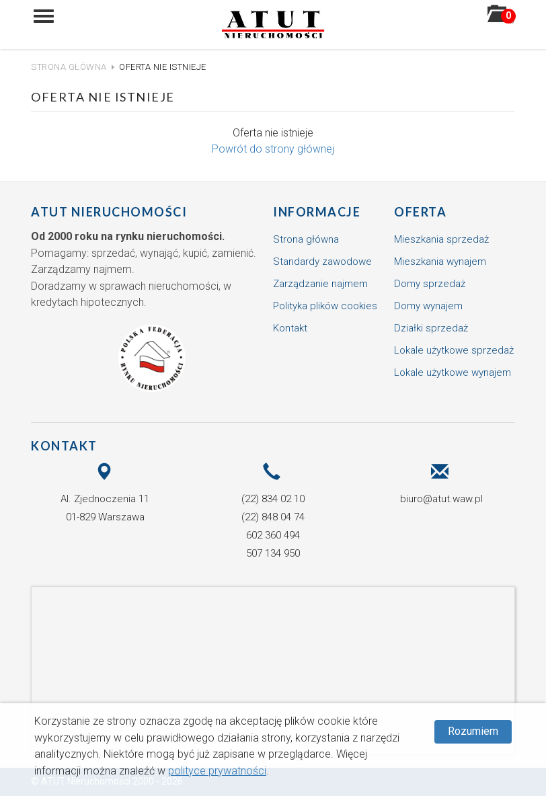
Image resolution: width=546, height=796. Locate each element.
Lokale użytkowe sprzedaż (454, 350)
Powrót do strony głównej (273, 149)
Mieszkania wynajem (440, 261)
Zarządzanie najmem (320, 284)
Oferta (420, 211)
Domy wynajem (428, 306)
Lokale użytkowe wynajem (452, 372)
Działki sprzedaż (431, 328)
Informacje (316, 211)
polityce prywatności (217, 770)
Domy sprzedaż (429, 284)
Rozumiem (473, 731)
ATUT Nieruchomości (109, 211)
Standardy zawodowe (322, 261)
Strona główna (69, 67)
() (501, 18)
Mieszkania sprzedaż (441, 239)
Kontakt (290, 328)
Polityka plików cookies (325, 306)
